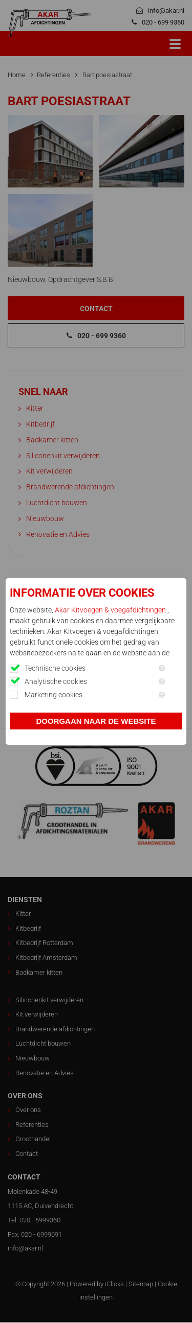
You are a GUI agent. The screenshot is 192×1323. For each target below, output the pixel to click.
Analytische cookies (56, 681)
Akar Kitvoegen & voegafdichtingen (111, 610)
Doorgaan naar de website (96, 721)
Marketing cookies (53, 695)
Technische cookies (55, 668)
